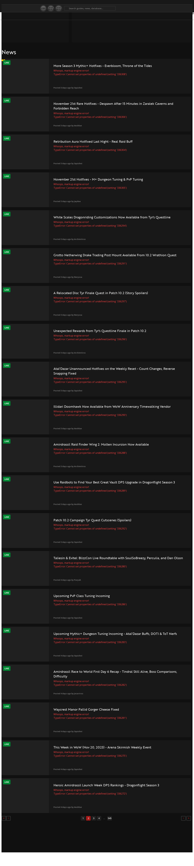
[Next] (136, 818)
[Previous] (9, 818)
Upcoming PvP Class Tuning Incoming (70, 595)
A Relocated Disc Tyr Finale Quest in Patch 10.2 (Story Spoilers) (89, 292)
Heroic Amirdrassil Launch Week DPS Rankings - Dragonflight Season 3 (88, 787)
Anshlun (66, 125)
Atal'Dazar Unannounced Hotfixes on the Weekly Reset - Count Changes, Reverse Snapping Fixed (89, 371)
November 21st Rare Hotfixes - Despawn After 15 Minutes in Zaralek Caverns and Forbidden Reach (86, 106)
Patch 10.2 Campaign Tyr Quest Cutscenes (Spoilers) (80, 520)
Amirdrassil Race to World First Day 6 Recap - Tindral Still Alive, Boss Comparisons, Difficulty (89, 674)
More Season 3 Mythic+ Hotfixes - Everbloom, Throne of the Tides (86, 68)
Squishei (66, 87)
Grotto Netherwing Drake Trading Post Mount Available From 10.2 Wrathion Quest (87, 257)
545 (86, 818)
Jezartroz (66, 693)
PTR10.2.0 (58, 8)
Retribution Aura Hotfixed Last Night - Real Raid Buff (81, 141)
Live (43, 8)
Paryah (65, 580)
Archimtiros (68, 239)
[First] (4, 818)
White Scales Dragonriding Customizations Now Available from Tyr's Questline (89, 219)
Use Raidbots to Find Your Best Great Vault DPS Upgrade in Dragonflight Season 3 (86, 484)
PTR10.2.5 (51, 8)
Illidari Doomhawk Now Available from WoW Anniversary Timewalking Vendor (84, 409)
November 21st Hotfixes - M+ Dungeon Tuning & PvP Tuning (86, 179)
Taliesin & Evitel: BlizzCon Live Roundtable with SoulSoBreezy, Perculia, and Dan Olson (88, 560)
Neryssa (66, 277)
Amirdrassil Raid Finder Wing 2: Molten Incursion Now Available (89, 444)
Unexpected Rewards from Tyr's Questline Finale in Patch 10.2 (88, 330)
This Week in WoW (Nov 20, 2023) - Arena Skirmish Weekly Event (90, 747)
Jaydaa (65, 201)
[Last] (141, 818)
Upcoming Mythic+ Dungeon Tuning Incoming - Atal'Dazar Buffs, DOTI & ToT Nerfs (90, 636)
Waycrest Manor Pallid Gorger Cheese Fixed (74, 709)
